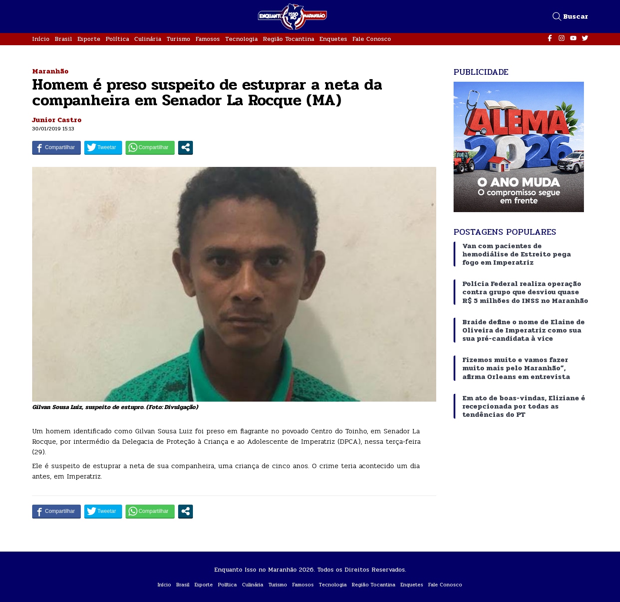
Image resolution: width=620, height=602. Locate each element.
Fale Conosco (371, 38)
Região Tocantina (288, 38)
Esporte (88, 38)
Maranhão (50, 71)
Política (117, 38)
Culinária (147, 38)
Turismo (178, 38)
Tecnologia (241, 38)
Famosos (208, 38)
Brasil (63, 38)
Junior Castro (57, 119)
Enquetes (333, 38)
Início (41, 38)
